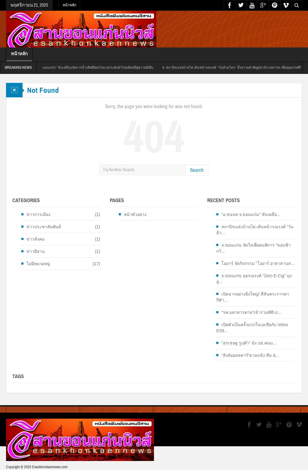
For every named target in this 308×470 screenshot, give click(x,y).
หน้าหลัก (69, 5)
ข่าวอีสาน (35, 251)
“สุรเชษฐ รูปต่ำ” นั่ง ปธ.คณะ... (249, 343)
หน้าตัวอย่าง (135, 214)
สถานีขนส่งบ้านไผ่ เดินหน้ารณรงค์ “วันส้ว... (254, 229)
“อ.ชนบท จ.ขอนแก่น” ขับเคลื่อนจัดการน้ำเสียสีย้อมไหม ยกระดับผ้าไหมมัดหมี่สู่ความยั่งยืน (93, 67)
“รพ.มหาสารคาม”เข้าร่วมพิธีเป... (251, 312)
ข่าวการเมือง (38, 214)
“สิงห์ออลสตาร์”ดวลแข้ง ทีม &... (250, 355)
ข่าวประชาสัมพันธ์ (43, 226)
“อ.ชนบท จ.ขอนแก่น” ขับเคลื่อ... (250, 214)
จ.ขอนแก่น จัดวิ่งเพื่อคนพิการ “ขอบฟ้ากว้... (253, 248)
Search (197, 170)
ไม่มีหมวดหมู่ (38, 263)
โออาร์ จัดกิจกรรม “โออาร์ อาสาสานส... (257, 263)
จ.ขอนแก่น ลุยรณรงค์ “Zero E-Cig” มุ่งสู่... (254, 278)
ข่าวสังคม (35, 239)
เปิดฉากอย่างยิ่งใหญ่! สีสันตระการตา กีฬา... (252, 297)
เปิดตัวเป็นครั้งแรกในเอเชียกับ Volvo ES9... (252, 327)
